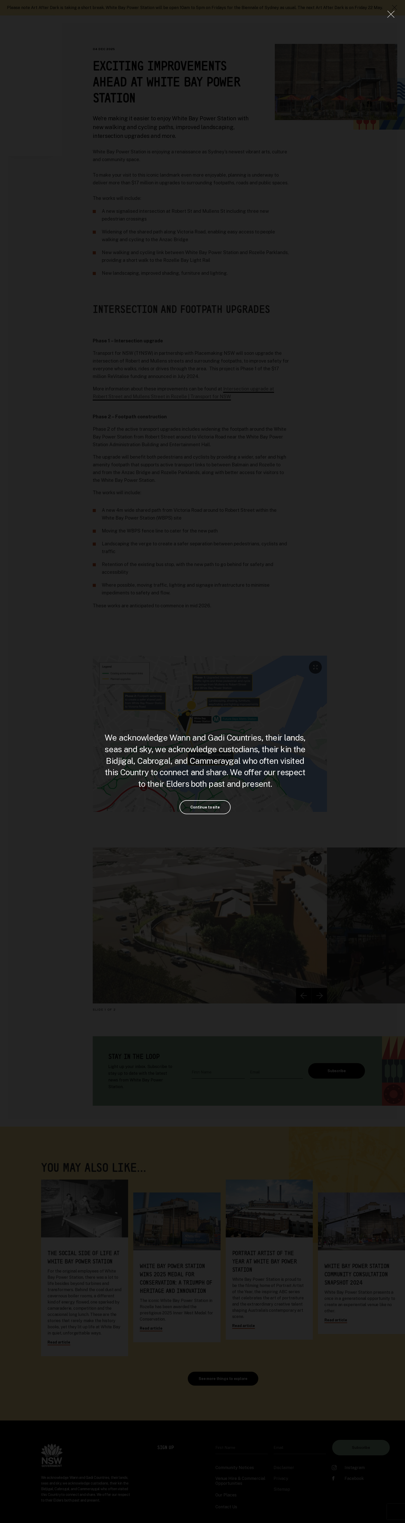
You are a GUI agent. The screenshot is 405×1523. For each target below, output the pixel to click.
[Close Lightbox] (391, 14)
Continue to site (205, 807)
